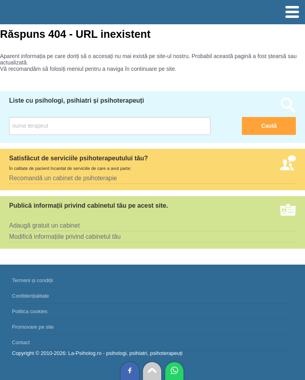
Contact (21, 342)
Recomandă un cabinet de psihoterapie (63, 178)
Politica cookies (30, 311)
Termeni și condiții (32, 280)
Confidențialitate (30, 296)
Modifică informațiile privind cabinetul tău (65, 236)
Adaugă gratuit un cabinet (44, 225)
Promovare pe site (33, 327)
